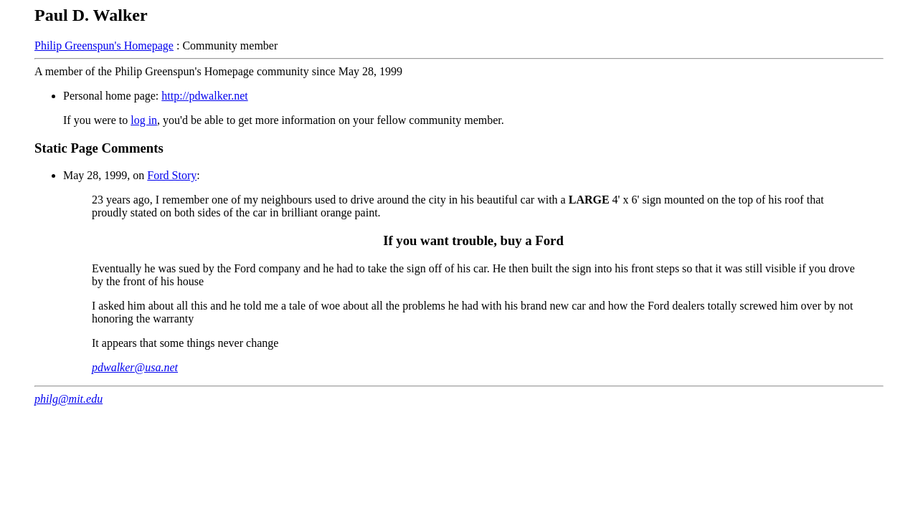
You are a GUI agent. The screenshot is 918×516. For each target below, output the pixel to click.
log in (144, 120)
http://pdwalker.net (204, 96)
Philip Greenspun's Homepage (104, 45)
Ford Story (172, 175)
